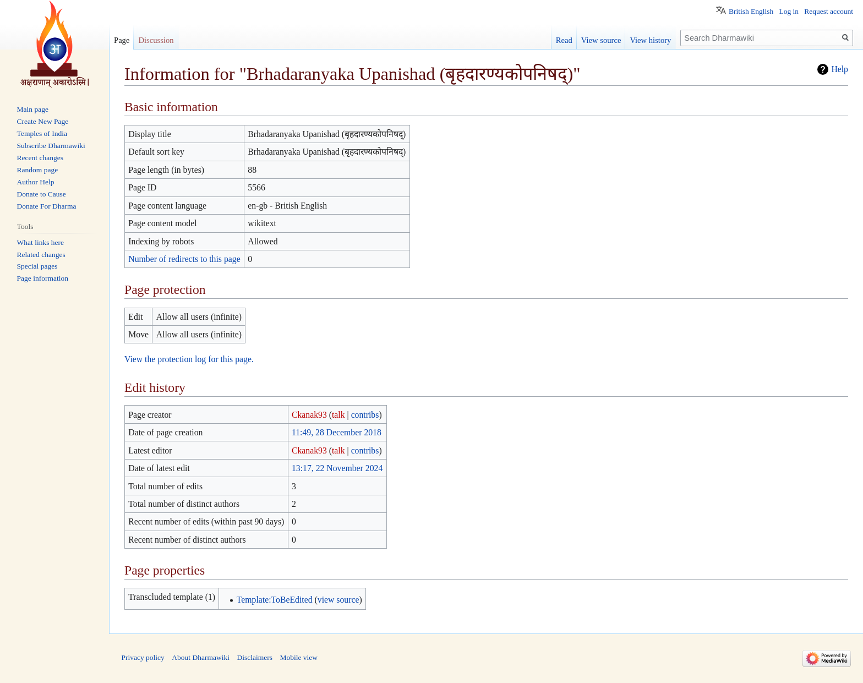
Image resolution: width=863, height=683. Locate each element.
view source (338, 599)
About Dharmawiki (201, 657)
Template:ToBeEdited (275, 599)
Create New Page (43, 121)
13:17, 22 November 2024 (337, 468)
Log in (789, 11)
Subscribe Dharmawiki (51, 145)
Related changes (41, 254)
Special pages (37, 266)
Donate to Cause (41, 194)
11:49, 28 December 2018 (336, 432)
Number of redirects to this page (184, 259)
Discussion (155, 40)
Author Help (35, 182)
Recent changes (40, 158)
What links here (40, 242)
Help (839, 69)
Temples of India (42, 133)
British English (751, 11)
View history (650, 40)
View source (601, 40)
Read (564, 40)
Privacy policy (143, 657)
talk (338, 414)
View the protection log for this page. (189, 359)
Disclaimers (254, 657)
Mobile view (299, 657)
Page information (42, 278)
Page (121, 40)
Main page (32, 109)
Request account (828, 11)
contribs (365, 414)
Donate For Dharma (47, 206)
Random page (37, 170)
